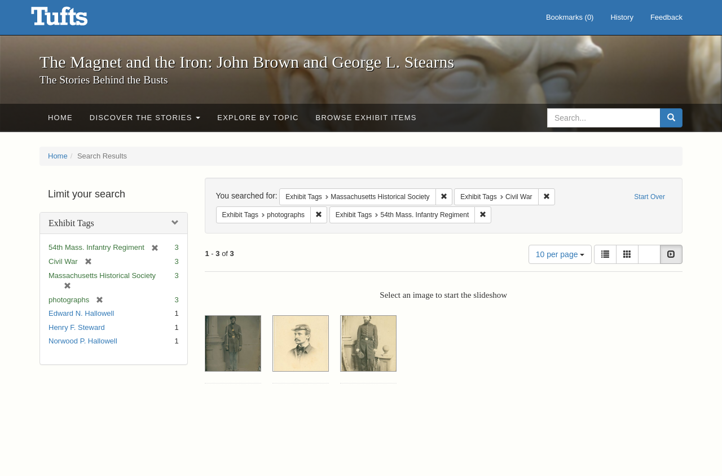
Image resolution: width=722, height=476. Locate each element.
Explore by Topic (257, 117)
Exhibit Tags (71, 223)
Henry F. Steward (77, 327)
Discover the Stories (145, 117)
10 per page (560, 254)
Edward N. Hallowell (81, 313)
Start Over (649, 197)
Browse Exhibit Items (366, 117)
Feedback (666, 17)
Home (60, 117)
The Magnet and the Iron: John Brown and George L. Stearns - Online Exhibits (73, 20)
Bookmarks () (570, 17)
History (621, 17)
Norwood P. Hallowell (83, 341)
